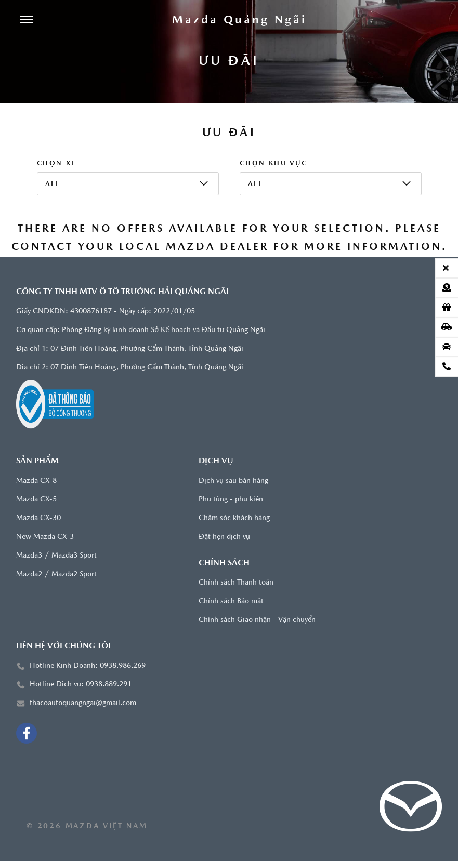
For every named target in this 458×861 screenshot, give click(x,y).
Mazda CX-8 (36, 481)
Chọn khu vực (274, 163)
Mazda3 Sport (74, 556)
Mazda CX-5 (36, 500)
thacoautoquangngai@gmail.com (83, 703)
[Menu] (26, 21)
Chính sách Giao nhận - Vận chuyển (257, 620)
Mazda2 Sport (74, 574)
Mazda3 (29, 556)
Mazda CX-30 (38, 518)
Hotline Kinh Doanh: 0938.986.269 (88, 666)
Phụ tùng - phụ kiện (231, 500)
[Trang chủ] (239, 21)
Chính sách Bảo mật (231, 601)
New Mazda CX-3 (45, 537)
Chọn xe (56, 163)
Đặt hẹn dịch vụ (224, 537)
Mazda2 (29, 574)
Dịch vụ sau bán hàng (233, 481)
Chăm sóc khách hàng (234, 518)
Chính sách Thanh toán (236, 583)
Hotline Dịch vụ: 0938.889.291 (81, 684)
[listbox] (128, 183)
